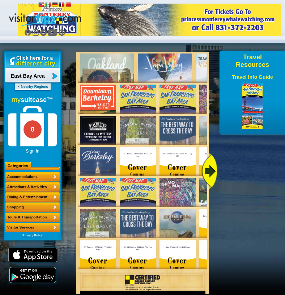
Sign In (32, 151)
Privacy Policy (32, 235)
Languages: (27, 4)
